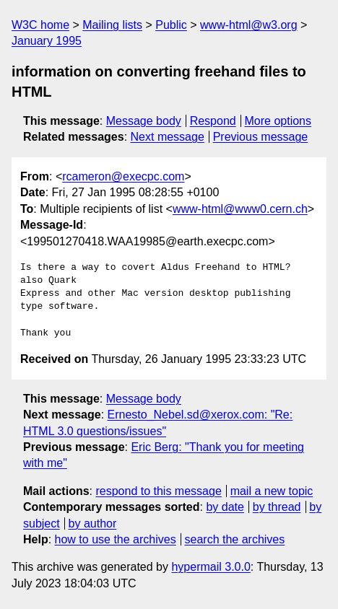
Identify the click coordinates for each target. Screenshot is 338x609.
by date (224, 507)
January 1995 (47, 41)
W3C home (40, 25)
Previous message (260, 137)
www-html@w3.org (248, 25)
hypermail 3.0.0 (210, 567)
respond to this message (158, 491)
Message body (143, 121)
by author (93, 523)
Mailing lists (112, 25)
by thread (277, 507)
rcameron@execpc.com (123, 176)
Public (171, 25)
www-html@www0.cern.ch (240, 209)
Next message (167, 137)
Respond (213, 121)
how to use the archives (115, 539)
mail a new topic (271, 491)
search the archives (235, 539)
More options (278, 121)
